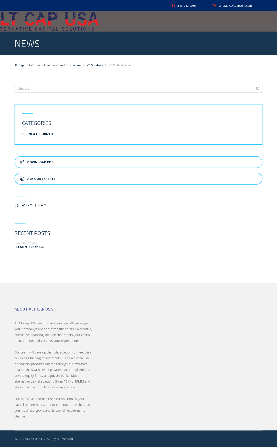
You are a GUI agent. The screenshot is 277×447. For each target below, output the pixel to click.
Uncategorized (39, 134)
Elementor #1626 (29, 247)
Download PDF (36, 162)
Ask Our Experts (37, 179)
